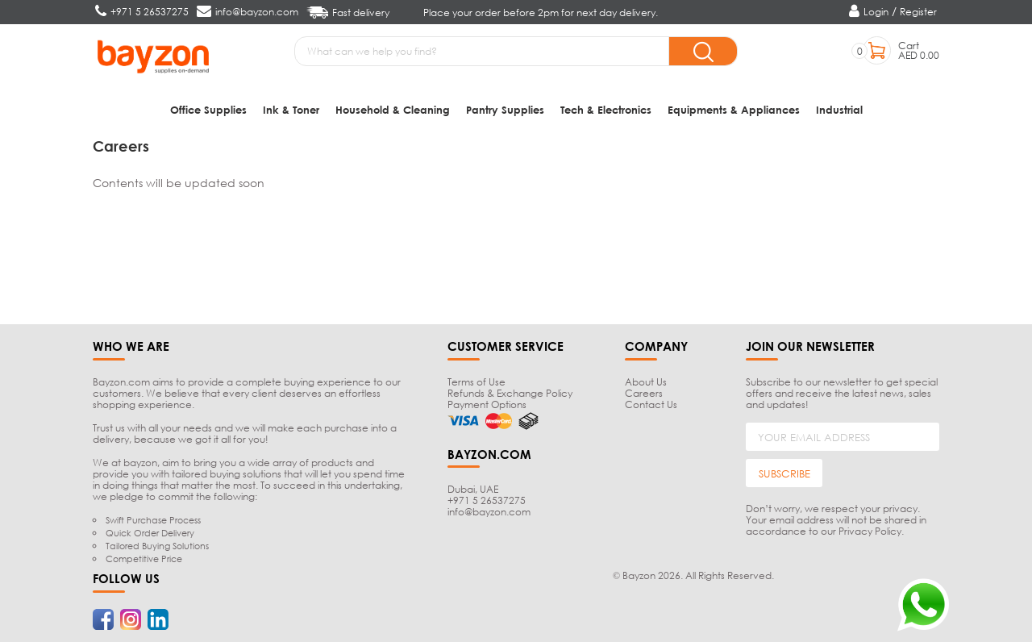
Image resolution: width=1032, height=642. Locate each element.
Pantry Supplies (505, 109)
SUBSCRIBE (784, 473)
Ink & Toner (291, 109)
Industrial (839, 109)
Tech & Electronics (605, 109)
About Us (646, 382)
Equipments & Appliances (734, 109)
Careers (644, 393)
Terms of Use (476, 382)
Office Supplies (208, 109)
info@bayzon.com (489, 512)
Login (875, 12)
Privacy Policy (869, 531)
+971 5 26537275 (486, 500)
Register (918, 12)
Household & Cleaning (392, 109)
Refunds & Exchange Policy (509, 393)
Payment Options (486, 404)
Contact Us (651, 404)
